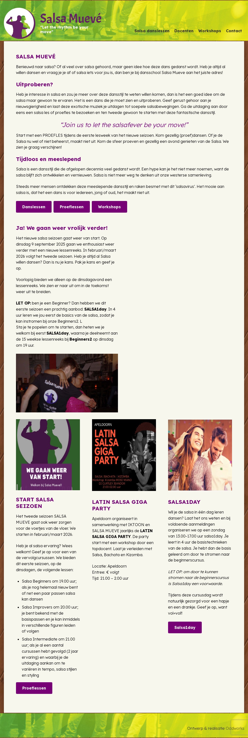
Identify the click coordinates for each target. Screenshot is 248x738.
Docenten (184, 30)
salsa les (41, 112)
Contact (234, 30)
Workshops (209, 30)
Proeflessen (72, 206)
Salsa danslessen (152, 30)
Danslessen (33, 206)
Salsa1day (184, 627)
